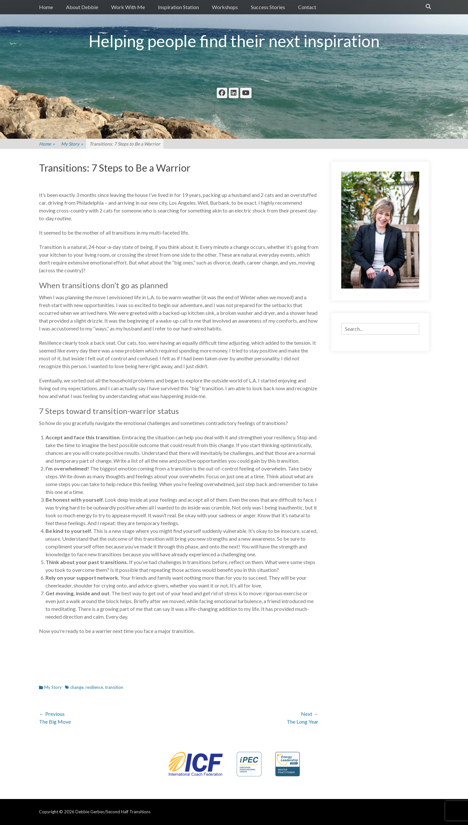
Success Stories (268, 7)
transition (114, 687)
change (77, 687)
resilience (94, 687)
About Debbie (82, 7)
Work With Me (128, 7)
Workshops (225, 7)
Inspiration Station (178, 7)
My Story (72, 143)
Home (46, 7)
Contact (307, 7)
